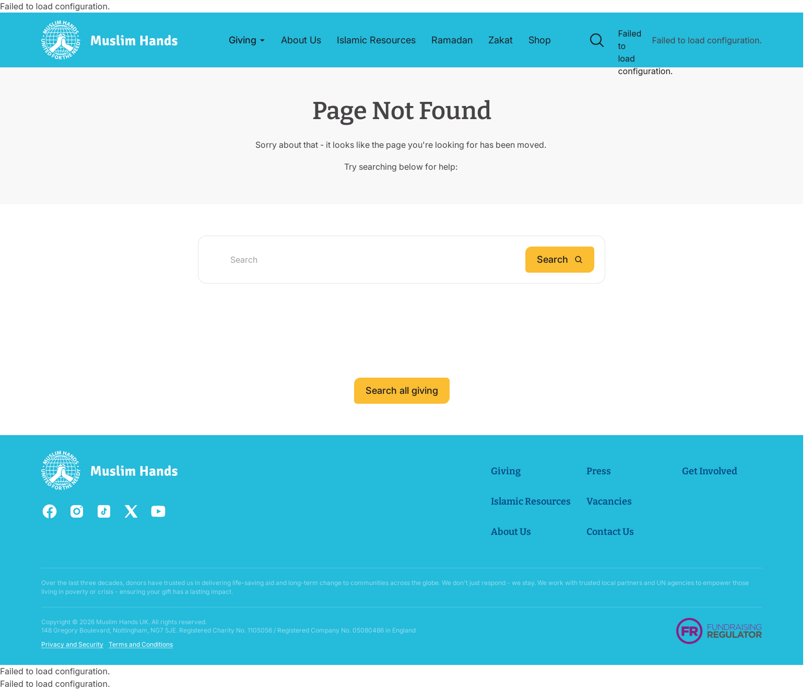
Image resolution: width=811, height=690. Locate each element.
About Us (511, 531)
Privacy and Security (72, 644)
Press (598, 471)
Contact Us (610, 531)
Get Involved (709, 471)
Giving (506, 471)
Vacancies (609, 501)
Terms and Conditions (141, 644)
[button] (247, 40)
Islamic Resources (531, 501)
